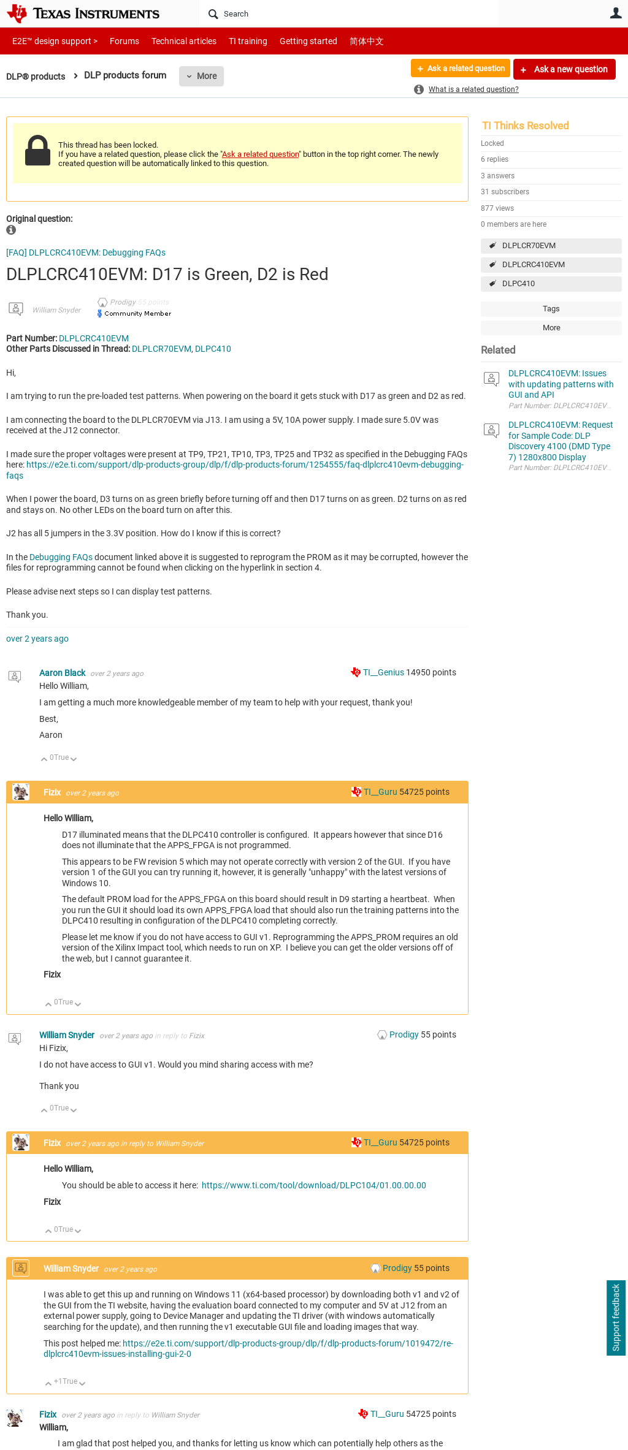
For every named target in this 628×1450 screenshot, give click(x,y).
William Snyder (56, 310)
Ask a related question (460, 69)
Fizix (53, 792)
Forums (115, 40)
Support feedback (616, 1318)
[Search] (349, 13)
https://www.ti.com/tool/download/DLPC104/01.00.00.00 (314, 1185)
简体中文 (341, 40)
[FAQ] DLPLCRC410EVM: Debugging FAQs (86, 252)
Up (44, 760)
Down (74, 760)
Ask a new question (570, 69)
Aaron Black (63, 673)
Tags (551, 308)
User (616, 13)
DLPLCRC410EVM (533, 264)
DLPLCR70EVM (529, 245)
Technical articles (171, 40)
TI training (231, 40)
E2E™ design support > (51, 40)
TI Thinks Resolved (525, 126)
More (210, 76)
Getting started (287, 40)
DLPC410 (518, 283)
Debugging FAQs (61, 557)
